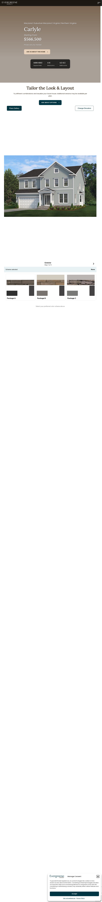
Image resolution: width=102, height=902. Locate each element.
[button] (98, 876)
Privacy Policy (80, 898)
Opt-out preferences (69, 898)
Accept (74, 894)
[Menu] (99, 3)
